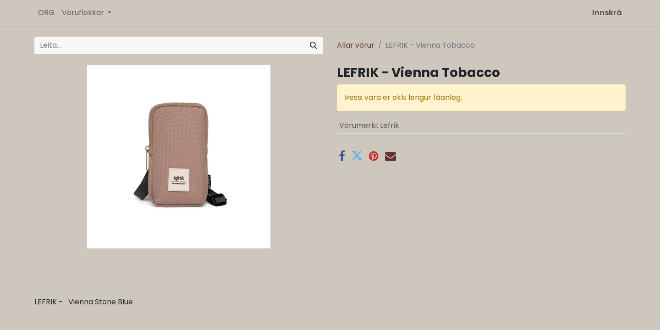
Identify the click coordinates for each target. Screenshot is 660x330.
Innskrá (607, 12)
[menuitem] (46, 13)
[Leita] (313, 45)
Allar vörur (355, 45)
